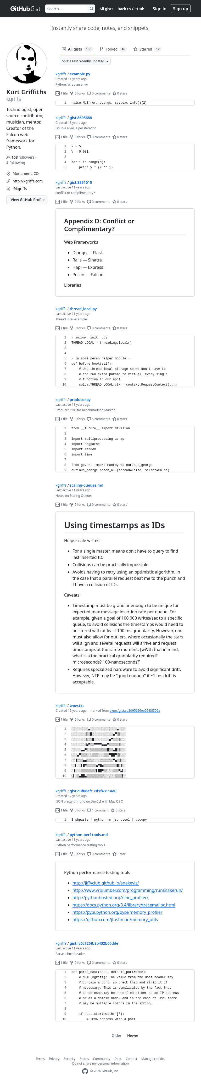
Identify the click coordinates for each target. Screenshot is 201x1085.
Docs (118, 1058)
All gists (106, 8)
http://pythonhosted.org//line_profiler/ (110, 897)
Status (84, 1058)
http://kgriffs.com (28, 181)
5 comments (98, 419)
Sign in (159, 9)
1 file (61, 93)
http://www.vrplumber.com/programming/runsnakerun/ (127, 890)
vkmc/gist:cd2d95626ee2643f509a (135, 710)
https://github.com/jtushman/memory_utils (115, 919)
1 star (119, 854)
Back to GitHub (131, 8)
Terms (40, 1058)
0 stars (119, 93)
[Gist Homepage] (25, 8)
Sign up (180, 9)
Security (69, 1058)
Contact (131, 1058)
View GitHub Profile (27, 199)
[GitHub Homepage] (85, 1071)
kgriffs (60, 73)
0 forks (77, 93)
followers (20, 157)
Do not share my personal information (100, 1063)
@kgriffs (20, 188)
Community (101, 1058)
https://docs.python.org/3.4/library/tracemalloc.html (123, 905)
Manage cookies (153, 1058)
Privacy (54, 1058)
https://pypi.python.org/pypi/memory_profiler (117, 912)
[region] (125, 102)
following (15, 162)
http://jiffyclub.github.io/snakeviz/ (105, 883)
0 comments (98, 93)
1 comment (98, 810)
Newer (132, 1035)
